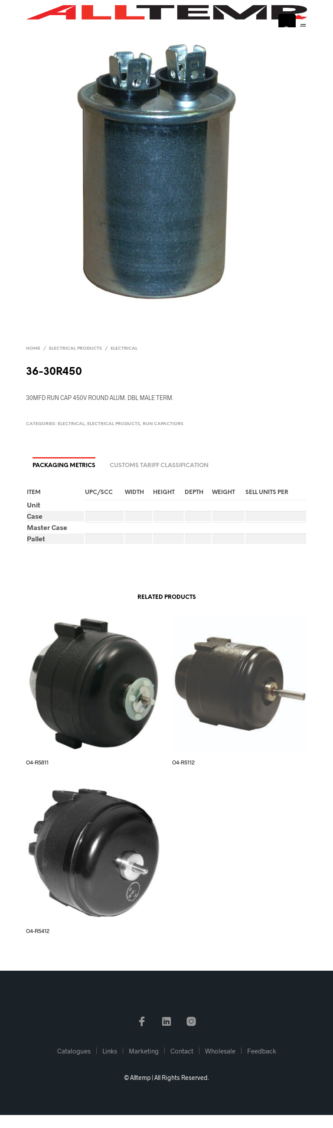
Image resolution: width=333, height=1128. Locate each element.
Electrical (124, 348)
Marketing (144, 1051)
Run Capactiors (163, 424)
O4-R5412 (37, 930)
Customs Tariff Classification (159, 465)
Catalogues (74, 1051)
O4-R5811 (37, 762)
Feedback (261, 1051)
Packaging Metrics (64, 465)
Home (33, 348)
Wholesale (220, 1051)
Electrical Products (75, 348)
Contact (181, 1051)
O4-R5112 (183, 762)
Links (109, 1051)
